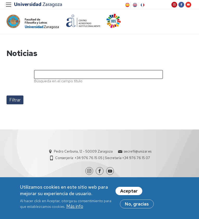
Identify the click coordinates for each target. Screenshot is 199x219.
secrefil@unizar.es (137, 151)
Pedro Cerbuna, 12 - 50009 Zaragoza (83, 151)
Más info (74, 207)
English (134, 5)
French (142, 5)
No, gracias (137, 205)
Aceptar (129, 192)
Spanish (127, 5)
